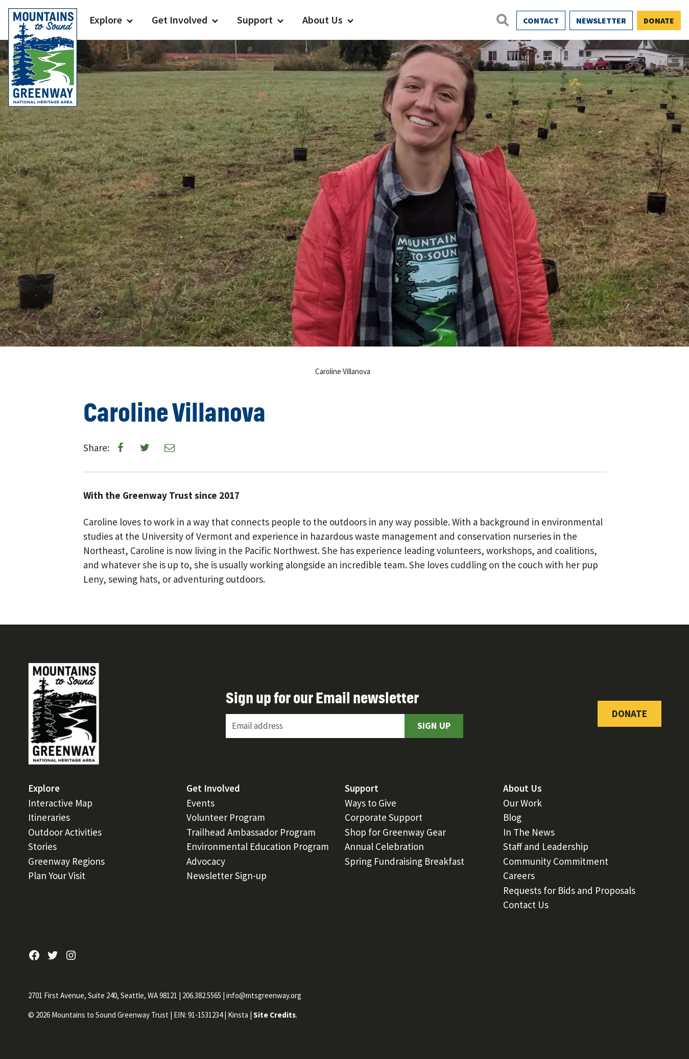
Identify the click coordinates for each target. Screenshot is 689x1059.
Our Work (522, 803)
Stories (42, 846)
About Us (322, 19)
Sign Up (434, 725)
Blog (512, 817)
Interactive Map (60, 803)
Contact (541, 20)
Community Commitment (555, 861)
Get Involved (179, 19)
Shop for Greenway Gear (395, 832)
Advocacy (205, 861)
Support (255, 19)
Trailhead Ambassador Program (251, 832)
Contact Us (526, 905)
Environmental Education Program (257, 846)
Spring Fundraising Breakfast (404, 861)
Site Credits (274, 1015)
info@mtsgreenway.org (263, 995)
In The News (529, 832)
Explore (105, 19)
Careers (519, 875)
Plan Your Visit (56, 875)
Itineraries (49, 817)
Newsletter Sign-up (226, 875)
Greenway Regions (66, 861)
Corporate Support (383, 817)
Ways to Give (370, 803)
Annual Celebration (384, 846)
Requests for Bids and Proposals (569, 890)
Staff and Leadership (545, 846)
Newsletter (601, 20)
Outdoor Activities (65, 832)
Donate (659, 20)
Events (200, 803)
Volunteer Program (225, 817)
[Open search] (502, 20)
